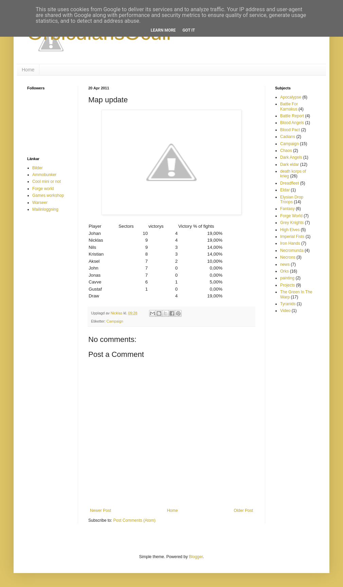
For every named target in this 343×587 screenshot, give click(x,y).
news (285, 264)
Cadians (287, 136)
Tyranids (287, 303)
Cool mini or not (46, 181)
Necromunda (292, 250)
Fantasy (287, 208)
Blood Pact (290, 129)
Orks (284, 271)
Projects (287, 285)
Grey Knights (292, 222)
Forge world (43, 188)
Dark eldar (289, 164)
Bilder (37, 168)
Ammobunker (44, 174)
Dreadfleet (289, 183)
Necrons (287, 257)
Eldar (285, 190)
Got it (188, 30)
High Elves (290, 229)
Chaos (286, 150)
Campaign (115, 321)
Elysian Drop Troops (291, 199)
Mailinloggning (45, 209)
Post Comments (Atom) (134, 520)
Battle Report (292, 116)
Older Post (243, 510)
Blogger (196, 556)
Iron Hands (290, 243)
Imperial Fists (292, 236)
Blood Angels (292, 122)
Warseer (40, 202)
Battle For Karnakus (289, 106)
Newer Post (100, 510)
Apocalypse (290, 97)
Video (285, 310)
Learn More (163, 30)
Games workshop (48, 195)
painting (287, 278)
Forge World (291, 215)
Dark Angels (291, 157)
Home (28, 69)
